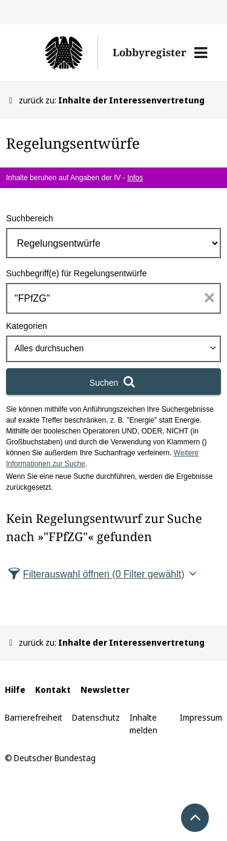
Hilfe (15, 689)
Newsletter (105, 689)
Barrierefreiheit (33, 717)
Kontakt (53, 689)
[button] (200, 52)
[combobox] (113, 349)
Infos (135, 178)
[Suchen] (113, 381)
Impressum (201, 717)
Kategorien (26, 326)
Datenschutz (96, 717)
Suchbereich (29, 218)
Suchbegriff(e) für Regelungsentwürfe (76, 273)
